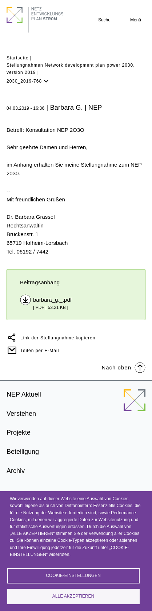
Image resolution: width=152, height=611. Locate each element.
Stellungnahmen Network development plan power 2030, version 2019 (71, 69)
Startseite (18, 57)
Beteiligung (23, 451)
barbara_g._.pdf (52, 300)
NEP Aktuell (24, 394)
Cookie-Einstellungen (73, 575)
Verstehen (21, 413)
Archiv (16, 470)
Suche (104, 19)
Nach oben (123, 367)
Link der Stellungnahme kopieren (57, 337)
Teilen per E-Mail (39, 350)
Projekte (19, 432)
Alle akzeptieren (73, 596)
